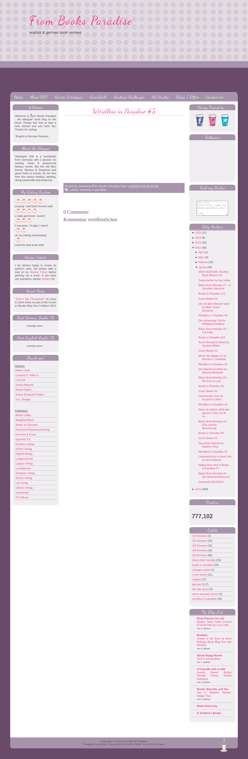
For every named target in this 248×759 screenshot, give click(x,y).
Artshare (159, 747)
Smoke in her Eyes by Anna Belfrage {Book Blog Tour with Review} (214, 645)
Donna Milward (24, 384)
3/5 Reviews (200, 549)
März (201, 260)
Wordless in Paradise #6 (212, 319)
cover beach (200, 578)
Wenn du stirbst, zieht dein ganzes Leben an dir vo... (214, 416)
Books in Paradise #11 (211, 297)
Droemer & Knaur (26, 434)
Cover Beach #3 (207, 354)
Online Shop (133, 747)
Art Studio (160, 96)
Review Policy (38, 272)
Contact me (214, 96)
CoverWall (98, 96)
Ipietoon (103, 747)
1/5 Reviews (200, 539)
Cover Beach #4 (207, 302)
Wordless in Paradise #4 (212, 408)
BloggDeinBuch (25, 419)
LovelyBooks (23, 468)
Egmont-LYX (23, 439)
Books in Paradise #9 (211, 389)
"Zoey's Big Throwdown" (30, 298)
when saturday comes (205, 597)
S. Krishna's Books (209, 716)
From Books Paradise (81, 20)
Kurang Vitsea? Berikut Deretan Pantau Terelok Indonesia (214, 679)
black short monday (204, 563)
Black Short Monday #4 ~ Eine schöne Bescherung (213, 428)
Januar (202, 270)
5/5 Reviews (200, 558)
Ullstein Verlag (24, 487)
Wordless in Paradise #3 (212, 455)
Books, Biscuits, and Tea (212, 692)
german (197, 587)
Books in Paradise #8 (211, 436)
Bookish (202, 638)
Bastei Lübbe (23, 415)
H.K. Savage (23, 399)
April (201, 255)
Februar (203, 265)
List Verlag (22, 482)
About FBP (38, 96)
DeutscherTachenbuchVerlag (33, 429)
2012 (198, 251)
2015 (198, 236)
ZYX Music (22, 497)
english (197, 583)
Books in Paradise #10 (211, 341)
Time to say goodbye (208, 662)
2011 (198, 492)
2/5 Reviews (200, 544)
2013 (198, 246)
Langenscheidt (24, 458)
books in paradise (203, 568)
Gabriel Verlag (24, 453)
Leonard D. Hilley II (27, 375)
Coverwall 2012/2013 (210, 485)
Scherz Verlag (24, 478)
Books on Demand (27, 424)
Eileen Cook (23, 370)
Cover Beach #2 (207, 394)
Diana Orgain (23, 389)
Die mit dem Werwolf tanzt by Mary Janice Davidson (213, 311)
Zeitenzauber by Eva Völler (214, 283)
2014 (198, 241)
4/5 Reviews (200, 554)
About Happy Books (209, 659)
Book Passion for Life (210, 622)
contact (45, 278)
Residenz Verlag (25, 473)
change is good (201, 573)
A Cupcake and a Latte (211, 672)
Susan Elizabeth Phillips (30, 394)
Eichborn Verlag (25, 444)
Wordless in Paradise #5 (124, 111)
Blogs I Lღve (187, 96)
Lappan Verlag (24, 463)
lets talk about (200, 592)
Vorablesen (22, 492)
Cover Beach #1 (207, 441)
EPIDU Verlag (24, 449)
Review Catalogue (68, 96)
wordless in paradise (93, 189)
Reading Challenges (129, 96)
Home (18, 96)
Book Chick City (207, 709)
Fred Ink (20, 380)
